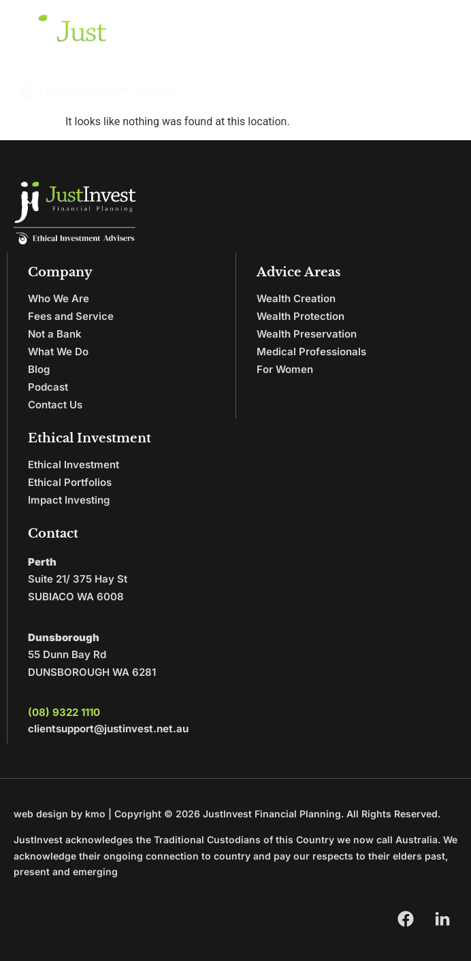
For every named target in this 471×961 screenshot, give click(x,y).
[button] (441, 57)
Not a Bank (55, 333)
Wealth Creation (296, 298)
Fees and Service (71, 316)
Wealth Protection (300, 316)
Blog (39, 369)
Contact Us (55, 404)
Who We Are (58, 298)
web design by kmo (59, 813)
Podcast (48, 386)
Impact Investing (69, 499)
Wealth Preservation (307, 333)
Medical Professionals (311, 351)
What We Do (58, 351)
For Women (285, 369)
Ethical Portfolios (70, 482)
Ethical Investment (73, 464)
